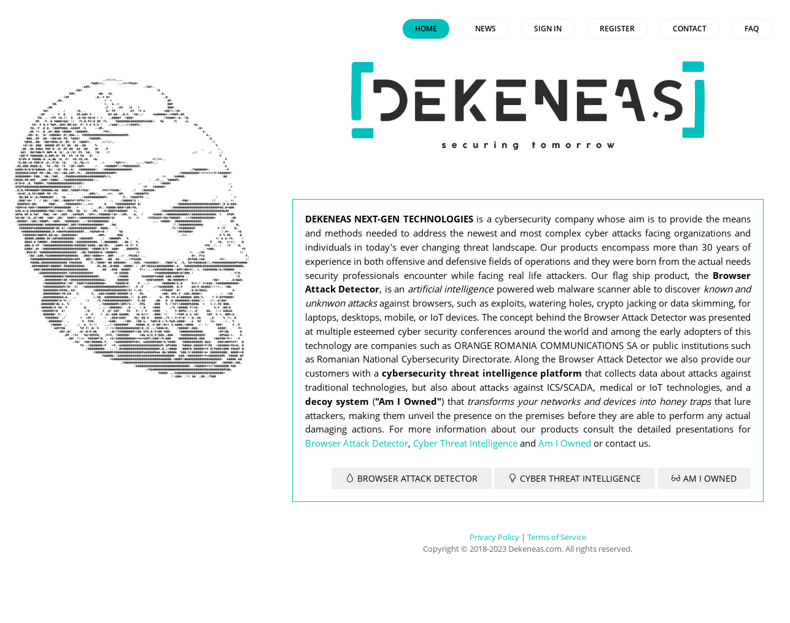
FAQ (752, 28)
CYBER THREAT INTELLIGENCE (574, 478)
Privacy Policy (494, 537)
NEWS (485, 28)
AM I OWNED (704, 478)
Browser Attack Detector (356, 443)
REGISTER (617, 28)
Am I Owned (564, 443)
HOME (426, 28)
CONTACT (690, 28)
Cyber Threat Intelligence (465, 443)
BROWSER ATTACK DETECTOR (412, 478)
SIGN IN (548, 28)
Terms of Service (556, 537)
